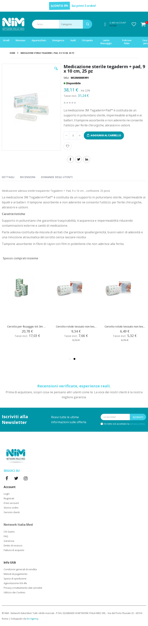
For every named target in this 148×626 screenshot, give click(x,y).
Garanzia (9, 541)
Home (12, 53)
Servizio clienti (12, 512)
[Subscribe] (138, 417)
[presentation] (11, 176)
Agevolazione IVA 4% (15, 583)
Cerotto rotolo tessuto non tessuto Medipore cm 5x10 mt (125, 326)
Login (7, 493)
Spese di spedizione (15, 578)
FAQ (6, 536)
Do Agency (32, 618)
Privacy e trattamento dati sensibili (23, 587)
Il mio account (11, 503)
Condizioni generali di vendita (20, 569)
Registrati (9, 498)
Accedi (113, 25)
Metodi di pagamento (15, 574)
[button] (134, 24)
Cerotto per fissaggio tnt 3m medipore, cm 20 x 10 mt (27, 326)
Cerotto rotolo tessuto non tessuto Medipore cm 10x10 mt (76, 326)
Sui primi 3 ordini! (84, 6)
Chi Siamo (9, 531)
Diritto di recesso (13, 545)
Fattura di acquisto (14, 550)
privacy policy (137, 423)
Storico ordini (11, 507)
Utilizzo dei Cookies (14, 592)
